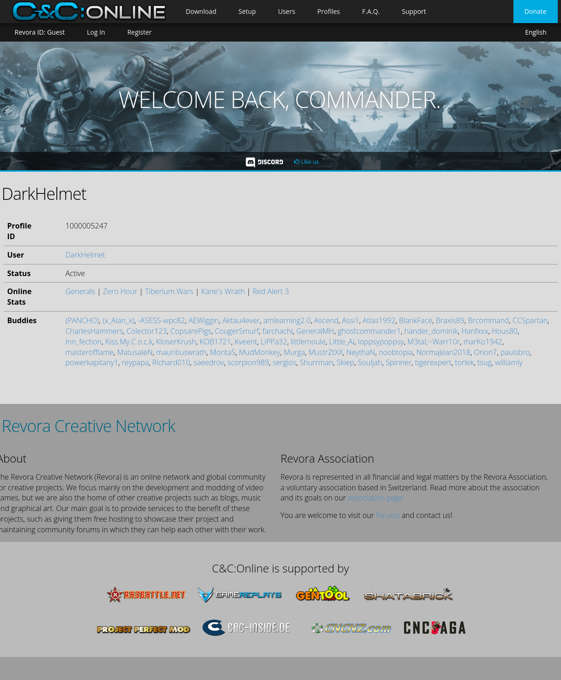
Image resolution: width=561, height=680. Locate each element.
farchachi (277, 331)
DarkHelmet (85, 255)
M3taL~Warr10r (433, 342)
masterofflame (90, 352)
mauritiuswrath (181, 352)
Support (414, 11)
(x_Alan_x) (118, 320)
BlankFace (415, 320)
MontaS (222, 352)
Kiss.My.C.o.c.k (129, 342)
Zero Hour (120, 291)
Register (139, 32)
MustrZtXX (325, 352)
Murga (294, 352)
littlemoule (308, 342)
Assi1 (350, 320)
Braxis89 (450, 320)
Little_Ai (342, 342)
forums (387, 515)
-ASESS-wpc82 (161, 320)
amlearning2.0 (287, 320)
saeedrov (208, 362)
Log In (96, 32)
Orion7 (485, 352)
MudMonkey (259, 352)
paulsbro (515, 352)
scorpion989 (248, 362)
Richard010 (171, 362)
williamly (509, 362)
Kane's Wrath (223, 291)
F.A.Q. (371, 11)
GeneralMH (315, 331)
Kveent (246, 342)
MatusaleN (135, 352)
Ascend (326, 320)
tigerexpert (433, 362)
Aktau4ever (241, 320)
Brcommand (488, 320)
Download (201, 11)
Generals (80, 291)
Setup (247, 11)
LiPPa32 (274, 342)
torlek (464, 362)
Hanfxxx (474, 331)
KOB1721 (215, 342)
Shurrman (316, 362)
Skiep (345, 362)
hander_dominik (431, 331)
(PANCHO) (82, 320)
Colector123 (147, 331)
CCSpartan (530, 320)
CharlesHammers (94, 331)
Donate (536, 11)
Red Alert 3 (271, 291)
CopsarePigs (190, 331)
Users (286, 11)
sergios (284, 362)
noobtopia (396, 352)
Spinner (398, 362)
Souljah (370, 362)
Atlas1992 (378, 320)
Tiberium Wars (169, 291)
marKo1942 (483, 342)
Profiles (328, 11)
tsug (484, 362)
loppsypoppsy (381, 342)
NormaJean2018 (443, 352)
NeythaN (360, 352)
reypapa (135, 362)
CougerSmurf (237, 331)
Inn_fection (84, 342)
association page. (376, 498)
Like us (306, 162)
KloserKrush (176, 342)
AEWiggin (203, 320)
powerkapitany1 (92, 362)
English (535, 32)
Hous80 (505, 331)
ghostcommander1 (369, 331)
